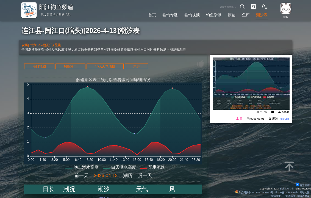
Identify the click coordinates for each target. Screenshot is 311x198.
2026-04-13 (106, 175)
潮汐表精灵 (303, 196)
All (292, 188)
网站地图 (305, 192)
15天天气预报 (105, 66)
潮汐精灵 (290, 196)
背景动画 (303, 185)
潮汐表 (262, 15)
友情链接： (277, 196)
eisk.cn (285, 118)
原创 (231, 15)
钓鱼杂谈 (213, 15)
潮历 (127, 175)
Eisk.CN (284, 188)
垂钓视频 (192, 15)
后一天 (145, 175)
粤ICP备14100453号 (286, 192)
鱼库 (246, 15)
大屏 (136, 66)
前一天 (81, 175)
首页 (152, 15)
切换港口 (70, 66)
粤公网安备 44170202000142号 (254, 192)
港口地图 (39, 66)
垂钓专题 (170, 15)
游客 (285, 17)
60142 (286, 112)
